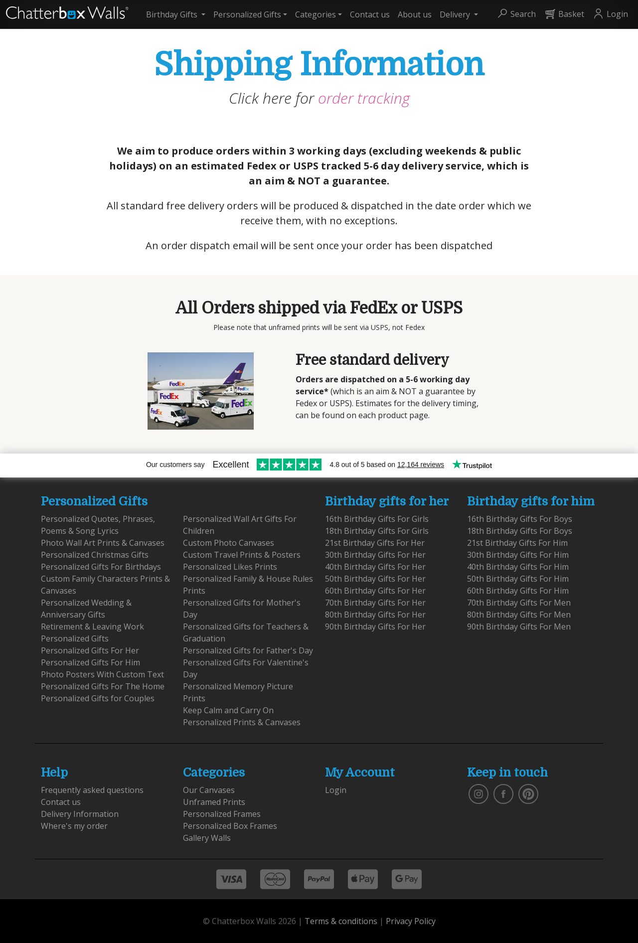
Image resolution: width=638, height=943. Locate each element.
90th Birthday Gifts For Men (519, 626)
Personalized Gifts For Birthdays (101, 566)
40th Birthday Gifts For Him (518, 566)
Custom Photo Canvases (228, 542)
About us (415, 14)
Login (335, 790)
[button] (516, 14)
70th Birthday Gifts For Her (375, 602)
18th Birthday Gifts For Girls (377, 530)
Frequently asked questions (92, 790)
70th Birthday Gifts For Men (519, 602)
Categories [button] (315, 14)
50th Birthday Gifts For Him (518, 578)
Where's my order (74, 825)
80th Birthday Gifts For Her (375, 614)
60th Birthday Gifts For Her (375, 590)
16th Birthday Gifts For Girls (377, 518)
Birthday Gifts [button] (172, 14)
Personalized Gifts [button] (247, 14)
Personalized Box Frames (230, 825)
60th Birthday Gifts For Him (518, 590)
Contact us (370, 14)
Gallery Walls (207, 837)
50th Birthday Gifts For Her (375, 578)
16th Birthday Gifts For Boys (519, 518)
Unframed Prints (214, 801)
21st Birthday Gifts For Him (517, 542)
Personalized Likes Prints (230, 566)
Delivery (456, 14)
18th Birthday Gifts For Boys (519, 530)
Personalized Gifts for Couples (98, 698)
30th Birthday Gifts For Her (375, 554)
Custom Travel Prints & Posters (242, 554)
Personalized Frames (222, 813)
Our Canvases (209, 790)
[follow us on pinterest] (528, 792)
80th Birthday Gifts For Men (519, 614)
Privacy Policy (411, 921)
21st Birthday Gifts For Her (375, 542)
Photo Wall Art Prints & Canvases (102, 542)
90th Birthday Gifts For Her (375, 626)
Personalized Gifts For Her (90, 650)
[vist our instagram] (478, 792)
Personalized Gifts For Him (90, 662)
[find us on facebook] (503, 792)
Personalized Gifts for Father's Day (248, 650)
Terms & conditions (341, 921)
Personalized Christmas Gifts (95, 554)
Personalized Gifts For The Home (102, 686)
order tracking (364, 98)
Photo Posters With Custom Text (102, 674)
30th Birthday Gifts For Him (518, 554)
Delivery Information (80, 813)
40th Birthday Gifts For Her (375, 566)
